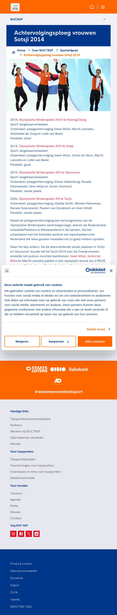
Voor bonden (19, 485)
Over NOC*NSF (42, 50)
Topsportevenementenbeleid (30, 419)
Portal (14, 506)
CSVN (14, 592)
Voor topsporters (21, 451)
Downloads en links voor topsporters (35, 472)
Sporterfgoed (69, 50)
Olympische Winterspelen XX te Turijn (45, 199)
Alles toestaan (95, 341)
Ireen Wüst (77, 256)
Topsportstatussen (23, 459)
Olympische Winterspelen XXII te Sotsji (46, 146)
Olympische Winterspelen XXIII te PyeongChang (52, 120)
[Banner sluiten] (111, 270)
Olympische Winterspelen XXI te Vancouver (49, 172)
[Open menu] (102, 7)
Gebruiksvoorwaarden (23, 571)
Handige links (19, 411)
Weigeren (21, 341)
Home (21, 50)
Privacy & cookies (21, 563)
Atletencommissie (22, 478)
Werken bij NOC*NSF (25, 431)
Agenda (15, 499)
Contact (15, 518)
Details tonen (96, 329)
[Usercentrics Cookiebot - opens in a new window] (88, 270)
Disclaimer (16, 578)
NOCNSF (16, 19)
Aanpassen (59, 341)
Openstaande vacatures (26, 437)
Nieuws (15, 444)
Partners (16, 425)
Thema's (16, 493)
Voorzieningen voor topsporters (32, 465)
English (14, 585)
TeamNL (15, 599)
